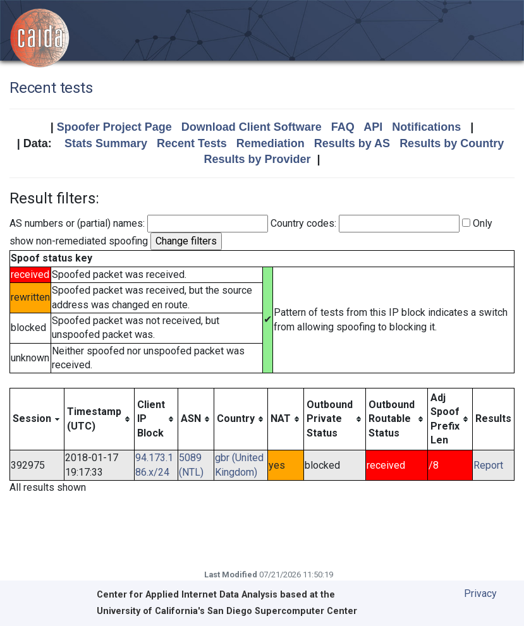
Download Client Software (251, 127)
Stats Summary (105, 143)
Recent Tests (192, 143)
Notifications (426, 127)
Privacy (480, 593)
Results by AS (352, 143)
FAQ (343, 127)
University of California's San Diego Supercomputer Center (227, 611)
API (372, 127)
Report (488, 465)
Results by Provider (257, 159)
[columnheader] (37, 419)
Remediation (270, 143)
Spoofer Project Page (114, 127)
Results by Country (451, 143)
